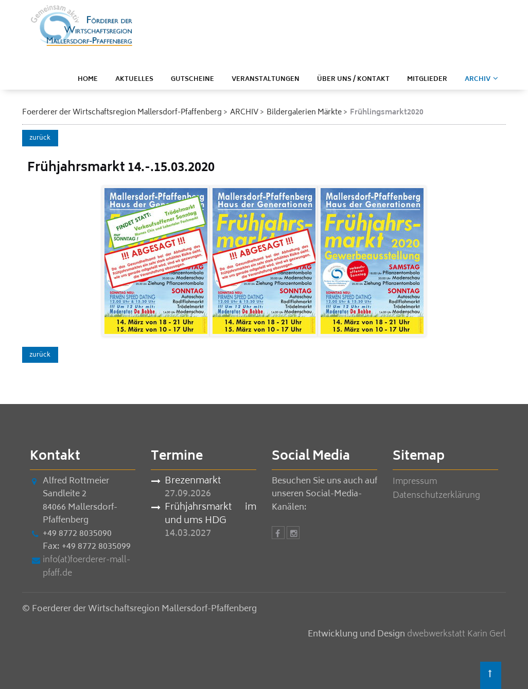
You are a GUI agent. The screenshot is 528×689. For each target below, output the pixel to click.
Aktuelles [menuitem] (134, 79)
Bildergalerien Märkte (304, 112)
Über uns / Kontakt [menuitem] (353, 79)
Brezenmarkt (193, 482)
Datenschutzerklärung (436, 496)
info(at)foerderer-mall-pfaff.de (86, 567)
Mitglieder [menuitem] (427, 79)
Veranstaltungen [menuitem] (266, 79)
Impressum (415, 482)
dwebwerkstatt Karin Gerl (456, 634)
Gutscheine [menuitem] (192, 79)
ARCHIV (244, 112)
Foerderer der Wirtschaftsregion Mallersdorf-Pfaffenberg (122, 112)
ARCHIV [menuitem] (477, 79)
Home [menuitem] (88, 79)
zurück (39, 138)
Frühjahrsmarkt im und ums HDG (210, 514)
